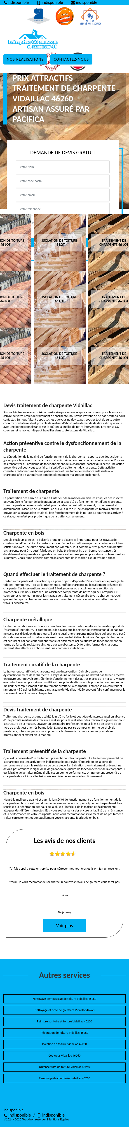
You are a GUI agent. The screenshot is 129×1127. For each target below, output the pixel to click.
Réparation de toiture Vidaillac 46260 (64, 1033)
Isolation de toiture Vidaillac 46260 (64, 1044)
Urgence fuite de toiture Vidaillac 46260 (64, 1067)
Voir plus (64, 925)
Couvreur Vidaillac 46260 (65, 1056)
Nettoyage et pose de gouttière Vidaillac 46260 (64, 1010)
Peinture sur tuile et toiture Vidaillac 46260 (64, 1021)
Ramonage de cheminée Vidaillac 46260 (64, 1078)
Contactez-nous (71, 59)
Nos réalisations (25, 59)
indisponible (17, 1115)
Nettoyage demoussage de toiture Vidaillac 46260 (64, 999)
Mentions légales (58, 1119)
